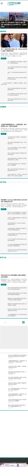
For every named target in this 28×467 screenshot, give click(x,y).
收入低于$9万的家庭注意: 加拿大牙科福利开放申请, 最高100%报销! (17, 378)
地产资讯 (3, 182)
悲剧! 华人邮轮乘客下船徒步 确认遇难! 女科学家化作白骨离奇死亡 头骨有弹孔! (14, 24)
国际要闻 (3, 31)
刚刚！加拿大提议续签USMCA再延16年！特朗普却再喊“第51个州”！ (16, 406)
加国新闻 (3, 107)
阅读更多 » (4, 58)
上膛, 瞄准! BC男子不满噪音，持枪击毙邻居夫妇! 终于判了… (17, 367)
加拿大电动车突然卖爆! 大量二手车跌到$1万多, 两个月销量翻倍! (17, 400)
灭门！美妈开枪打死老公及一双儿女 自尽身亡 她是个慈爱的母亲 (17, 389)
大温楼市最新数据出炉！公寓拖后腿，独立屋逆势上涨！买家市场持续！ (17, 361)
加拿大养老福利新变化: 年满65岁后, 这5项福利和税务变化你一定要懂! (17, 394)
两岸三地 (3, 257)
